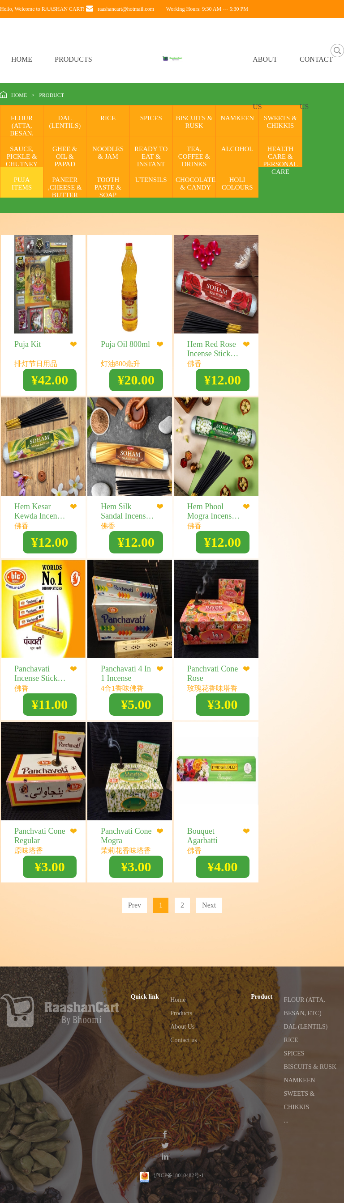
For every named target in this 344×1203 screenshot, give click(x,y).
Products (181, 1013)
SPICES (151, 118)
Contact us (183, 1040)
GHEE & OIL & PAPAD (64, 156)
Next (209, 905)
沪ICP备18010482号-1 (179, 1167)
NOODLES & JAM (108, 152)
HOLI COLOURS (237, 183)
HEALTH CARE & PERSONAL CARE (280, 160)
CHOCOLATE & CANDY (195, 183)
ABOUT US (265, 82)
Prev (134, 905)
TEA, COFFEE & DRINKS (194, 156)
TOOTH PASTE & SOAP (108, 187)
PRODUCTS (73, 59)
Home (177, 999)
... (286, 1120)
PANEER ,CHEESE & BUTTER (65, 187)
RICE (108, 118)
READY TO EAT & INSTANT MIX (151, 160)
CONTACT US (316, 82)
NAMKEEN (237, 118)
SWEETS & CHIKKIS (280, 121)
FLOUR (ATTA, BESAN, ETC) (22, 129)
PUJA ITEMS (22, 183)
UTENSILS (151, 179)
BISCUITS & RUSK (194, 121)
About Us (182, 1026)
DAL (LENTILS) (65, 121)
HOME (21, 59)
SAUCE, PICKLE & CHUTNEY (22, 156)
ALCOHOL (237, 148)
